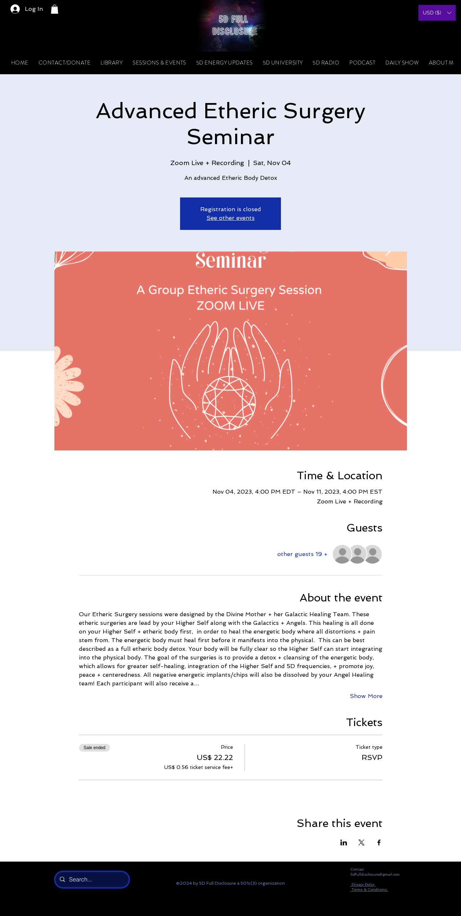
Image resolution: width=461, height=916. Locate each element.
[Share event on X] (361, 842)
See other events (230, 217)
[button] (54, 9)
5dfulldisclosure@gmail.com (375, 874)
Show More (366, 696)
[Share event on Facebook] (379, 842)
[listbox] (437, 13)
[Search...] (91, 879)
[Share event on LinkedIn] (343, 842)
